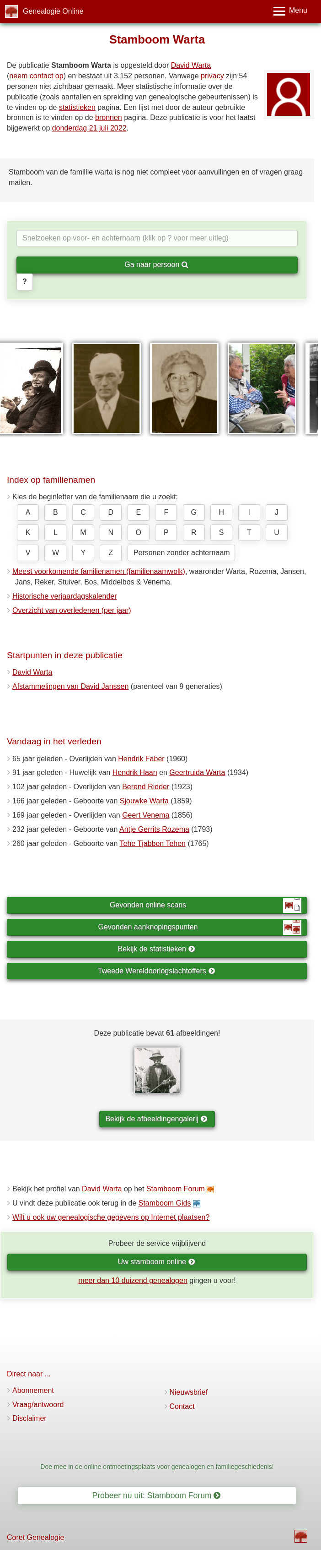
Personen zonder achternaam (182, 553)
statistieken (77, 107)
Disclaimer (29, 1418)
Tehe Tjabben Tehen (153, 843)
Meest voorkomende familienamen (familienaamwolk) (98, 571)
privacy (212, 76)
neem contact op (36, 76)
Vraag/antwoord (38, 1404)
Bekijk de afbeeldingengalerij (156, 1119)
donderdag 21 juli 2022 (89, 128)
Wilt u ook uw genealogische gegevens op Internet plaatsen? (110, 1217)
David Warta (191, 65)
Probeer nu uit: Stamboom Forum (156, 1495)
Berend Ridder (145, 787)
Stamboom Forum (175, 1189)
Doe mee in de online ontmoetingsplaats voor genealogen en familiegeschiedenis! (156, 1466)
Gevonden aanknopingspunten (199, 927)
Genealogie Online (53, 11)
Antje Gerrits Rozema (154, 829)
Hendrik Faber (141, 759)
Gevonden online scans (205, 905)
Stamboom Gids (165, 1203)
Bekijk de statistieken (156, 949)
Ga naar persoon (156, 264)
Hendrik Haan (134, 772)
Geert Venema (145, 815)
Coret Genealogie (35, 1537)
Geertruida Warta (197, 772)
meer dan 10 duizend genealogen (132, 1280)
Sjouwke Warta (144, 801)
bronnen (108, 117)
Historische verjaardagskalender (64, 596)
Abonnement (33, 1390)
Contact (182, 1406)
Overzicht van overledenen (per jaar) (71, 610)
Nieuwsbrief (189, 1392)
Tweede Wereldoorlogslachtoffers (156, 971)
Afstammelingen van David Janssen (70, 686)
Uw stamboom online (156, 1262)
